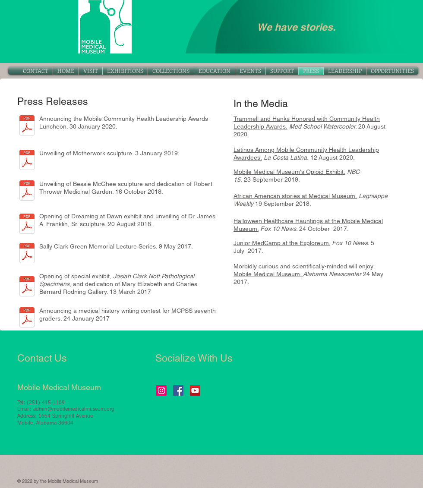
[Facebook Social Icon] (178, 390)
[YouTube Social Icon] (195, 390)
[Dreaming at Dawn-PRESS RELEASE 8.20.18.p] (27, 225)
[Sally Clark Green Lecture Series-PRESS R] (27, 254)
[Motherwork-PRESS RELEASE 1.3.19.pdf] (27, 161)
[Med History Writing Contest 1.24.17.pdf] (27, 318)
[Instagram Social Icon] (161, 390)
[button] (171, 71)
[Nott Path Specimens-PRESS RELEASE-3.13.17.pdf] (27, 287)
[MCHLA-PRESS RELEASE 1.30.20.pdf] (27, 126)
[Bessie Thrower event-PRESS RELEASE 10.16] (27, 191)
